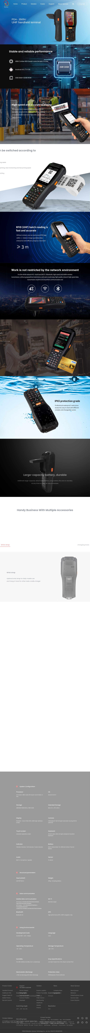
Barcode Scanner (7, 1000)
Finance (38, 1007)
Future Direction (75, 1000)
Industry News (57, 993)
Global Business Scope (77, 995)
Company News (58, 990)
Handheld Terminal (7, 990)
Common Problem (24, 998)
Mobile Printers (6, 998)
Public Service (40, 998)
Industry (38, 1005)
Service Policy (23, 993)
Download (22, 1000)
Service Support (23, 990)
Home (15, 4)
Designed (65, 1031)
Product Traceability (41, 993)
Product (24, 4)
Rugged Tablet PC (7, 995)
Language (82, 4)
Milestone (73, 993)
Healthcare (39, 1002)
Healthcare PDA (6, 993)
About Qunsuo (63, 4)
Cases (42, 4)
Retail (38, 995)
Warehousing (40, 1000)
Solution (33, 4)
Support (51, 4)
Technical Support (24, 995)
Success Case (74, 998)
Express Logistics (41, 990)
